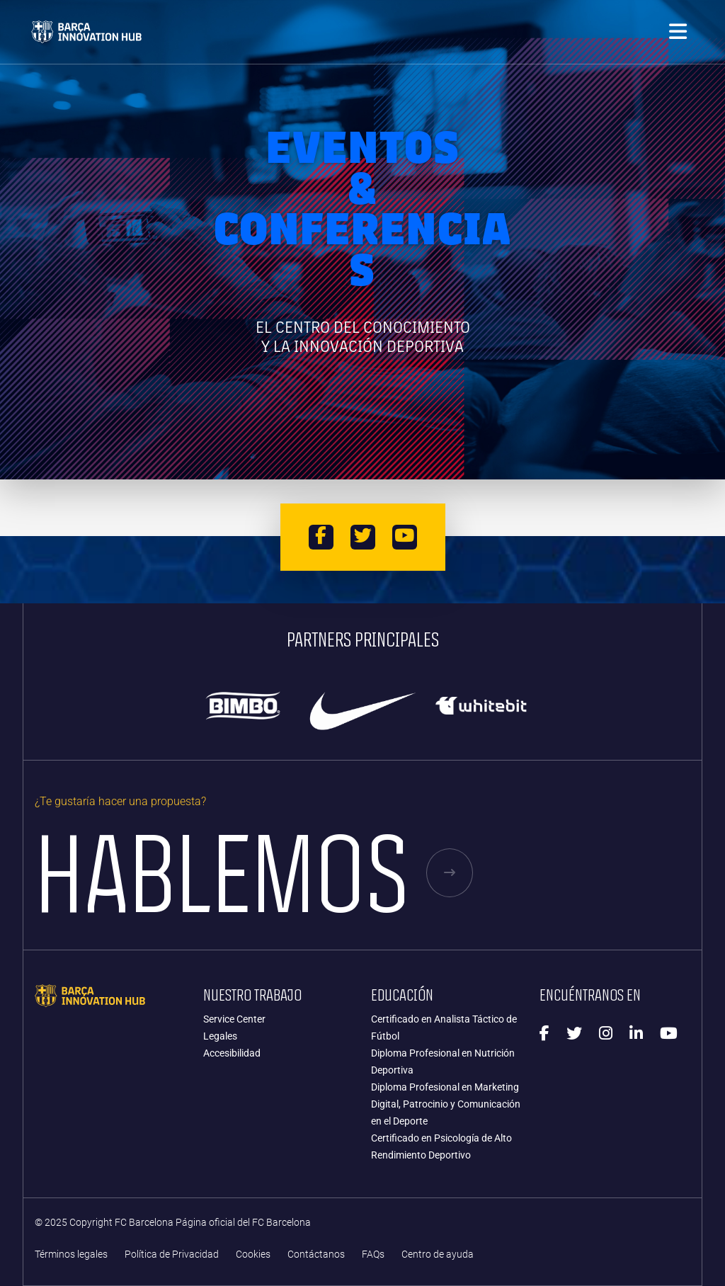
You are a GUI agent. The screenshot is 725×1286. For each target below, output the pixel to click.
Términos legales (71, 1254)
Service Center (234, 1019)
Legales (220, 1036)
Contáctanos (316, 1254)
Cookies (253, 1254)
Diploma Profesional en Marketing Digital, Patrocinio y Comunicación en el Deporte (445, 1104)
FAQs (373, 1254)
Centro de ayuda (437, 1254)
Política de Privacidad (172, 1254)
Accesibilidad (232, 1053)
